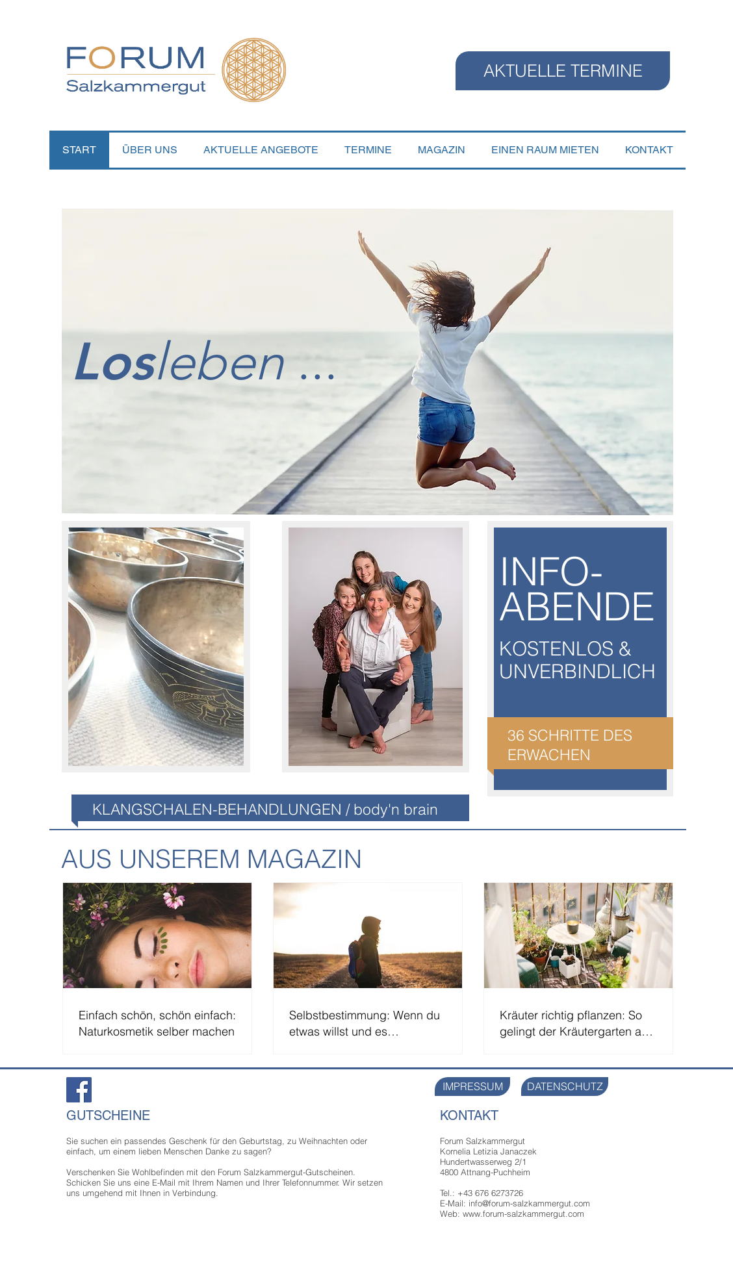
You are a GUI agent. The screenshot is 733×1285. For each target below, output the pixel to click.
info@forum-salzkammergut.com (529, 1203)
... (245, 361)
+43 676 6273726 (490, 1193)
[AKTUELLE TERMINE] (563, 70)
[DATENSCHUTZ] (564, 1086)
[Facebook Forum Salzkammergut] (79, 1089)
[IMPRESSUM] (472, 1086)
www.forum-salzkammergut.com (523, 1213)
